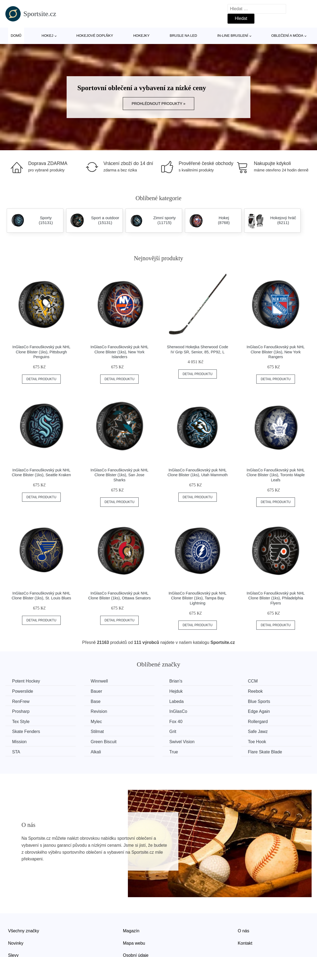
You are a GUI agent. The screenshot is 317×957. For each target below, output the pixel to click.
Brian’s (175, 681)
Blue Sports (259, 701)
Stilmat (97, 731)
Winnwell (99, 681)
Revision (99, 711)
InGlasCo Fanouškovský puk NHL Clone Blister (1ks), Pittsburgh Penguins (41, 352)
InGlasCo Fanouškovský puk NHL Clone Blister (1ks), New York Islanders (120, 352)
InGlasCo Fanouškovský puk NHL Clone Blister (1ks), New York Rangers (276, 352)
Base (95, 701)
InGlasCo (178, 711)
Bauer (96, 691)
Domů (16, 36)
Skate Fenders (26, 731)
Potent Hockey (26, 681)
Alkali (96, 752)
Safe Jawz (258, 731)
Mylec (96, 721)
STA (16, 752)
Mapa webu (134, 943)
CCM (253, 681)
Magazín (131, 931)
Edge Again (259, 711)
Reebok (255, 691)
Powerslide (22, 691)
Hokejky (141, 36)
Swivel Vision (181, 741)
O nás (243, 931)
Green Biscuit (104, 741)
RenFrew (21, 701)
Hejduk (176, 691)
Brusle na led (183, 36)
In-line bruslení (232, 36)
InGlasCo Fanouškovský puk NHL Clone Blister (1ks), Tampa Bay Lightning (197, 598)
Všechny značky (23, 931)
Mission (19, 741)
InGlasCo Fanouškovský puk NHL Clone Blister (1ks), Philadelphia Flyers (276, 598)
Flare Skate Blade (265, 752)
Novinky (15, 943)
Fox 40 (175, 721)
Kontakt (245, 943)
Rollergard (258, 721)
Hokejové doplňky (94, 36)
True (173, 752)
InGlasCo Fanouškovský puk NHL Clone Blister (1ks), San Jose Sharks (120, 475)
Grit (172, 731)
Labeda (176, 701)
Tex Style (21, 721)
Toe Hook (257, 741)
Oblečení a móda (287, 36)
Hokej (47, 36)
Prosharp (21, 711)
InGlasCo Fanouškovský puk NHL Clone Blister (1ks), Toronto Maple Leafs (276, 475)
